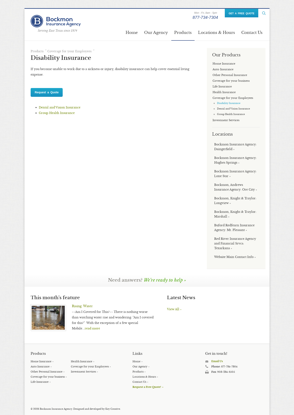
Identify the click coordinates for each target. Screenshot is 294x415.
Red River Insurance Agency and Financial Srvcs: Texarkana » (235, 243)
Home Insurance (41, 361)
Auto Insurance (40, 366)
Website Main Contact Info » (235, 257)
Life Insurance (40, 381)
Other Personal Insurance (46, 371)
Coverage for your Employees (69, 51)
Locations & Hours (216, 32)
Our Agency (156, 32)
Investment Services (83, 371)
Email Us (217, 361)
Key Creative (112, 408)
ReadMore (264, 13)
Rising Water (82, 306)
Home (132, 32)
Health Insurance (81, 361)
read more (92, 328)
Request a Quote (47, 92)
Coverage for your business (48, 376)
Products (183, 32)
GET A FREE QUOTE (241, 13)
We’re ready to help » (165, 280)
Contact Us (252, 32)
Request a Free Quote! (147, 386)
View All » (174, 309)
